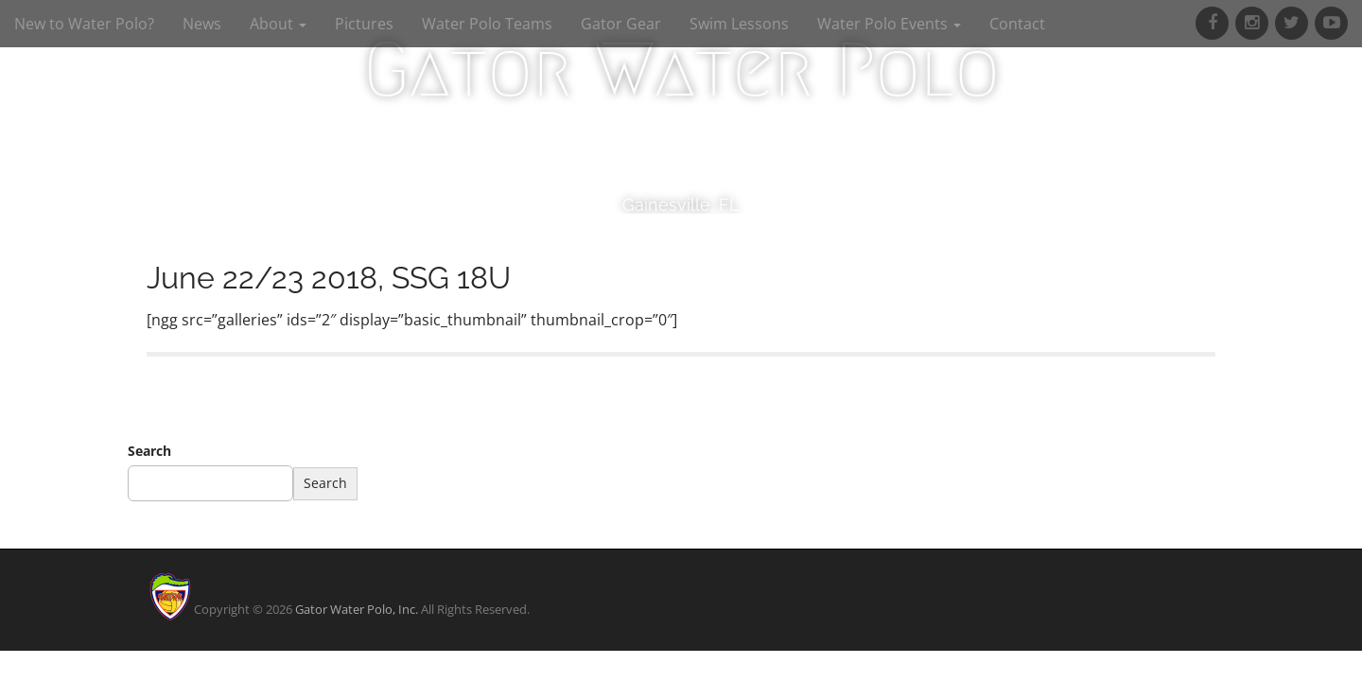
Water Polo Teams (487, 23)
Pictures (364, 23)
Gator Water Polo (681, 70)
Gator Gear (621, 23)
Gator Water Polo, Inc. (356, 609)
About (278, 23)
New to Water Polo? (84, 23)
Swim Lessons (739, 23)
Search (149, 451)
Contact (1017, 23)
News (202, 23)
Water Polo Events (889, 23)
